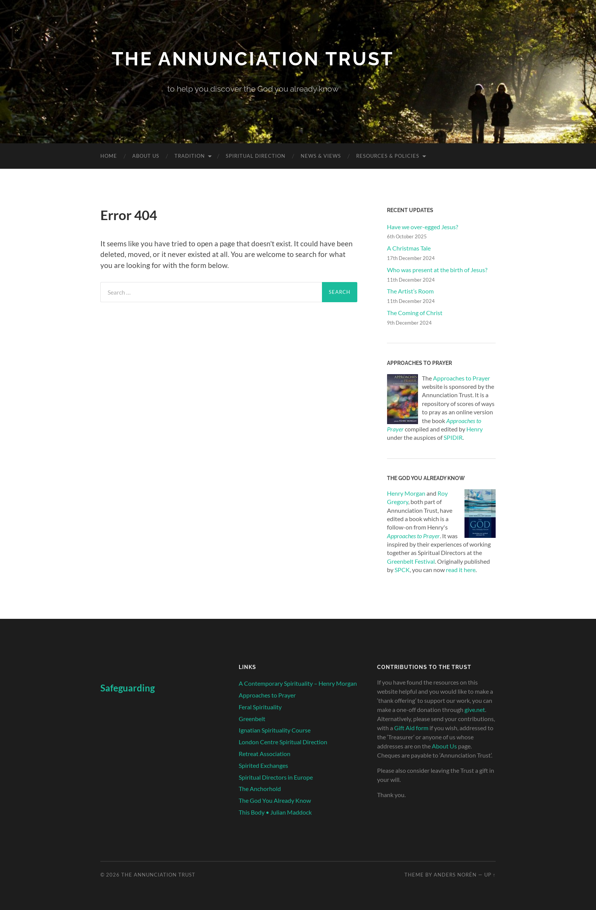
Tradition (189, 156)
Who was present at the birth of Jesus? (437, 269)
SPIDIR (453, 437)
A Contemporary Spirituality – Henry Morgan (298, 683)
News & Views (321, 156)
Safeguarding (127, 687)
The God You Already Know (275, 800)
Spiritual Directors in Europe (276, 777)
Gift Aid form (411, 727)
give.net (474, 709)
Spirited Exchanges (263, 765)
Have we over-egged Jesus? (422, 226)
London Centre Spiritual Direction (283, 741)
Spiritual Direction (255, 156)
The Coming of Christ (414, 312)
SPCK (402, 569)
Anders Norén (455, 875)
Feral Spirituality (260, 706)
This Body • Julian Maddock (275, 812)
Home (108, 156)
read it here (461, 569)
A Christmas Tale (409, 248)
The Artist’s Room (410, 291)
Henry (474, 429)
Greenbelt (252, 718)
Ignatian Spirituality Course (275, 730)
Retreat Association (264, 753)
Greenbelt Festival (411, 561)
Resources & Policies (387, 156)
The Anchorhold (260, 788)
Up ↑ (490, 875)
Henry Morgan (406, 493)
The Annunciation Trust (253, 59)
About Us (145, 156)
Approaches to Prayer (461, 378)
